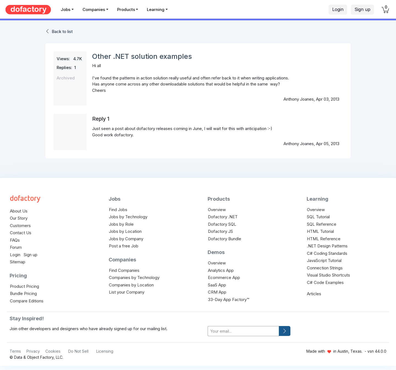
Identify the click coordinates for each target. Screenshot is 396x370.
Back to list (62, 31)
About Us (19, 211)
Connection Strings (325, 267)
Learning (155, 9)
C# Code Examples (325, 282)
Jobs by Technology (128, 216)
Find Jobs (118, 209)
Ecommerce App (224, 277)
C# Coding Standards (327, 253)
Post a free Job (123, 245)
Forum (16, 247)
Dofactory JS (220, 231)
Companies (93, 9)
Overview (217, 209)
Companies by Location (131, 285)
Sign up (362, 9)
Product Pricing (24, 286)
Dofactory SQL (222, 224)
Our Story (19, 218)
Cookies (53, 351)
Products (126, 9)
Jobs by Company (126, 238)
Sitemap (17, 261)
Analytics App (221, 270)
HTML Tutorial (320, 231)
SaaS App (217, 285)
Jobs (65, 9)
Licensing (104, 351)
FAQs (15, 240)
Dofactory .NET (223, 216)
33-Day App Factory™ (228, 299)
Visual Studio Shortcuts (328, 275)
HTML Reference (323, 238)
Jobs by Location (125, 231)
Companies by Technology (134, 277)
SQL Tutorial (318, 216)
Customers (20, 225)
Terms (15, 351)
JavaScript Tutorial (324, 260)
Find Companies (124, 270)
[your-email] (243, 331)
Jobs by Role (121, 224)
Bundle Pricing (23, 293)
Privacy (33, 351)
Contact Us (20, 232)
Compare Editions (26, 300)
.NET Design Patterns (327, 245)
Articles (314, 293)
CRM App (217, 292)
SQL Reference (321, 224)
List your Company (126, 292)
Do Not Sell (78, 351)
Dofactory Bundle (224, 238)
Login (337, 9)
